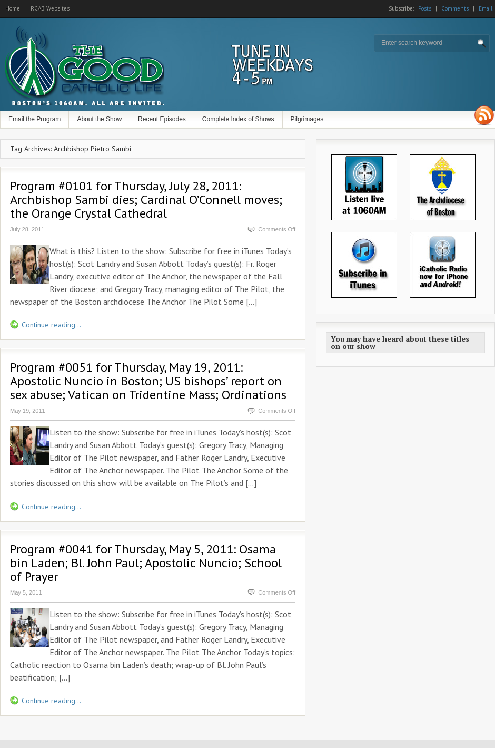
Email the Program (34, 119)
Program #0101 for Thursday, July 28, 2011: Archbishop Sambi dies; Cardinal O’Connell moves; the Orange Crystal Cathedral (146, 199)
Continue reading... (51, 324)
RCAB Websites (50, 8)
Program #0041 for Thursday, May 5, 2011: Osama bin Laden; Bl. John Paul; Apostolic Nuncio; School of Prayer (146, 563)
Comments (455, 8)
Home (12, 8)
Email (485, 8)
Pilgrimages (307, 119)
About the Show (99, 119)
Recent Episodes (162, 119)
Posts (424, 8)
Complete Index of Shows (238, 119)
